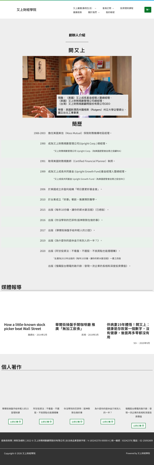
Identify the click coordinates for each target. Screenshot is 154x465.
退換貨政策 (6, 440)
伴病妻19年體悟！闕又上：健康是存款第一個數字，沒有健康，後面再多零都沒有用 (128, 330)
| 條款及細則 (18, 440)
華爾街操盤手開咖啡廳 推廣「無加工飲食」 (75, 326)
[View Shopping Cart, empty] (147, 10)
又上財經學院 (26, 9)
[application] (94, 8)
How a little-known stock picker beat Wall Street (24, 326)
